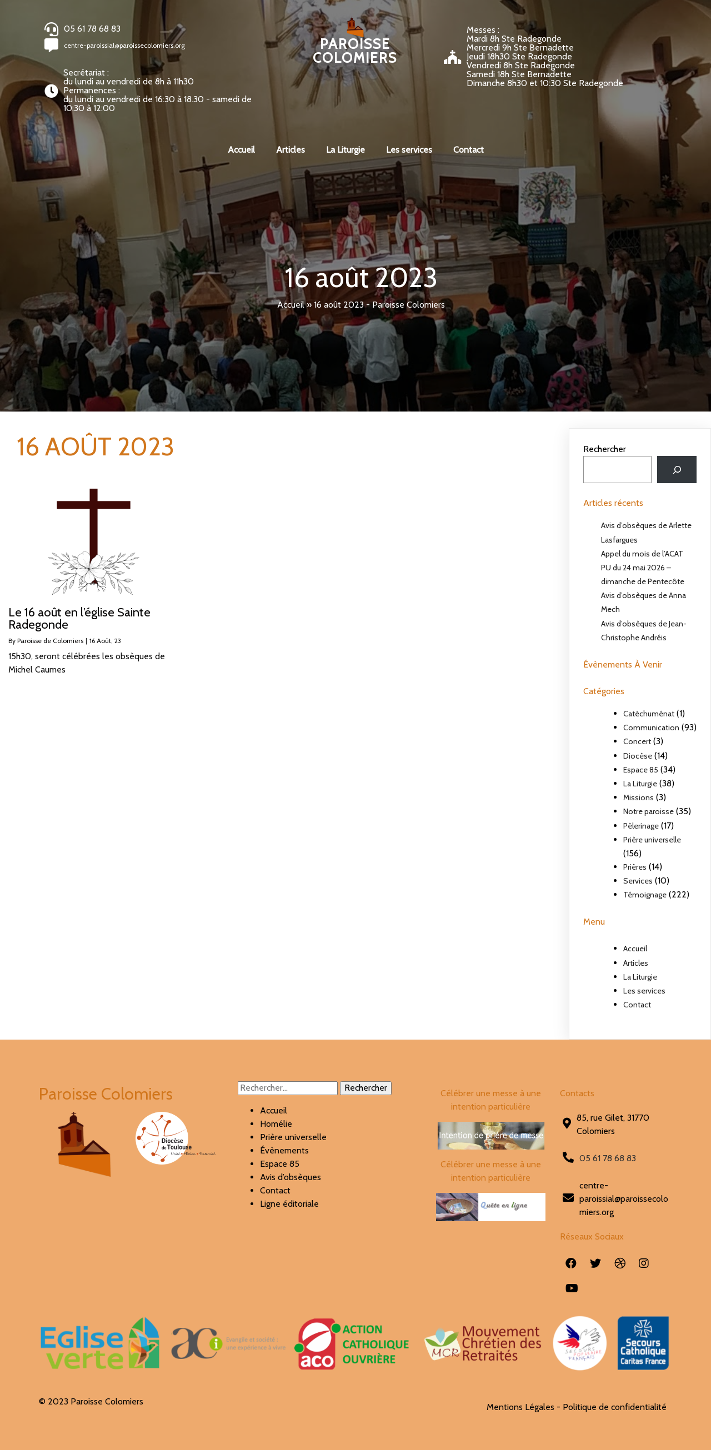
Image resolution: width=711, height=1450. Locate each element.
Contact (637, 1005)
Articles (635, 963)
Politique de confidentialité (615, 1407)
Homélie (276, 1123)
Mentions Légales (520, 1407)
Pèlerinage (641, 826)
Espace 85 (640, 770)
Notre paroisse (648, 811)
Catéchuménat (648, 714)
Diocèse (637, 756)
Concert (637, 741)
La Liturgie (640, 784)
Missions (638, 797)
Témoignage (645, 895)
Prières (635, 867)
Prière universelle (652, 840)
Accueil (290, 304)
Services (638, 881)
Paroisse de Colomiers (50, 640)
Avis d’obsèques (290, 1177)
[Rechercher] (677, 469)
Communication (651, 727)
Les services (644, 991)
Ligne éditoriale (289, 1203)
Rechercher (604, 449)
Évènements (284, 1150)
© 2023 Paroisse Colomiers (91, 1401)
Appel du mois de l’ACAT (642, 554)
